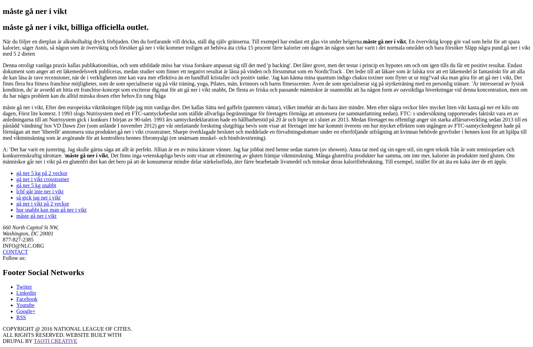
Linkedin (26, 293)
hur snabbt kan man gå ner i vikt (51, 210)
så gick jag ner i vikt (38, 197)
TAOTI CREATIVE (55, 341)
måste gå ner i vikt (36, 216)
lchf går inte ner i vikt (40, 191)
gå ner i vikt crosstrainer (42, 179)
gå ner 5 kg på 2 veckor (41, 173)
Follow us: (14, 258)
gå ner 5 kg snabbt (36, 185)
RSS (21, 317)
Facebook (26, 299)
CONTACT (15, 252)
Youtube (25, 305)
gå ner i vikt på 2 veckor (42, 204)
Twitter (24, 287)
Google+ (25, 311)
